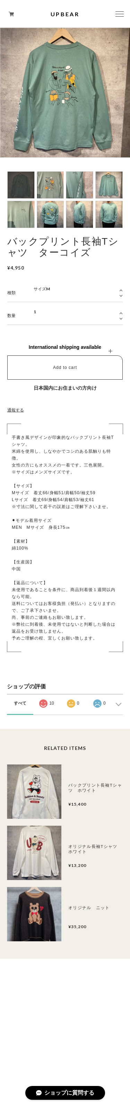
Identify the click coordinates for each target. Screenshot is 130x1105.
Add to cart (65, 367)
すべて (20, 703)
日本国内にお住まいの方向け (65, 388)
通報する (15, 410)
